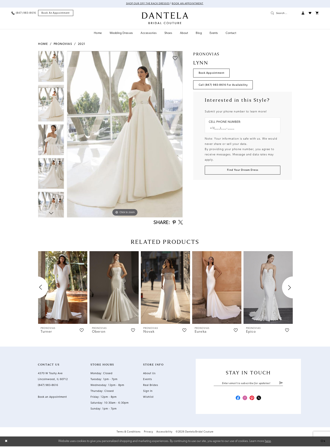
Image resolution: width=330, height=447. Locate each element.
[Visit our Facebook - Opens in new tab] (237, 399)
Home (43, 44)
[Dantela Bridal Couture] (165, 18)
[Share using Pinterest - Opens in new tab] (173, 223)
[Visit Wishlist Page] (310, 13)
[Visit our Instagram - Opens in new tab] (244, 399)
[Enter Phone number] (240, 129)
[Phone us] (23, 13)
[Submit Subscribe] (281, 384)
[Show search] (284, 13)
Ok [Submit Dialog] (323, 441)
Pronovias (63, 44)
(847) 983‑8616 (48, 385)
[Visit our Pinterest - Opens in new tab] (252, 399)
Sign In (148, 391)
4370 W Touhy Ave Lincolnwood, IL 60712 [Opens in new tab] (53, 376)
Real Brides (150, 385)
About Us (149, 373)
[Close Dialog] (6, 442)
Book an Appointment (188, 4)
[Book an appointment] (55, 13)
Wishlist (148, 397)
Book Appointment (212, 73)
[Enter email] (248, 384)
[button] (303, 13)
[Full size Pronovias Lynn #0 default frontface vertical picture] (124, 134)
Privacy (148, 433)
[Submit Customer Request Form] (242, 170)
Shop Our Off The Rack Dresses (147, 4)
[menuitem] (23, 13)
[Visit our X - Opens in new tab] (259, 399)
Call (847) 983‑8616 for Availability (224, 85)
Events (147, 379)
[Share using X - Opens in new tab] (180, 223)
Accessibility (164, 433)
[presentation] (62, 288)
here (268, 441)
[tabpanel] (51, 68)
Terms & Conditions (129, 433)
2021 (81, 44)
